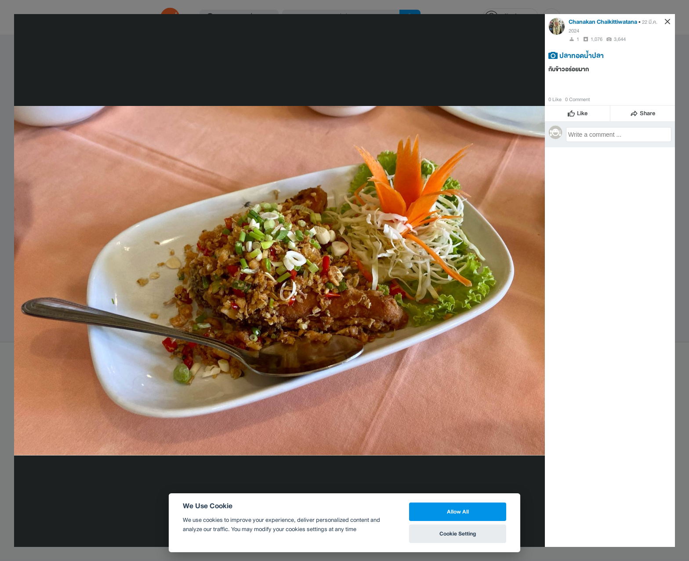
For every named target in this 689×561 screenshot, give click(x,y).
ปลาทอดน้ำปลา (581, 55)
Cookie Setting (457, 533)
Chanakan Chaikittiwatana (603, 21)
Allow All (458, 511)
